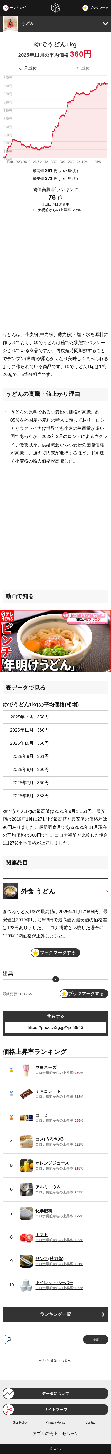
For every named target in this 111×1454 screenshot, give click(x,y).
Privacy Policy (55, 1422)
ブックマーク (98, 8)
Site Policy (20, 1422)
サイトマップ (55, 1409)
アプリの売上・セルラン (56, 1433)
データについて (55, 1393)
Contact (90, 1422)
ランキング (18, 8)
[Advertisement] (55, 272)
